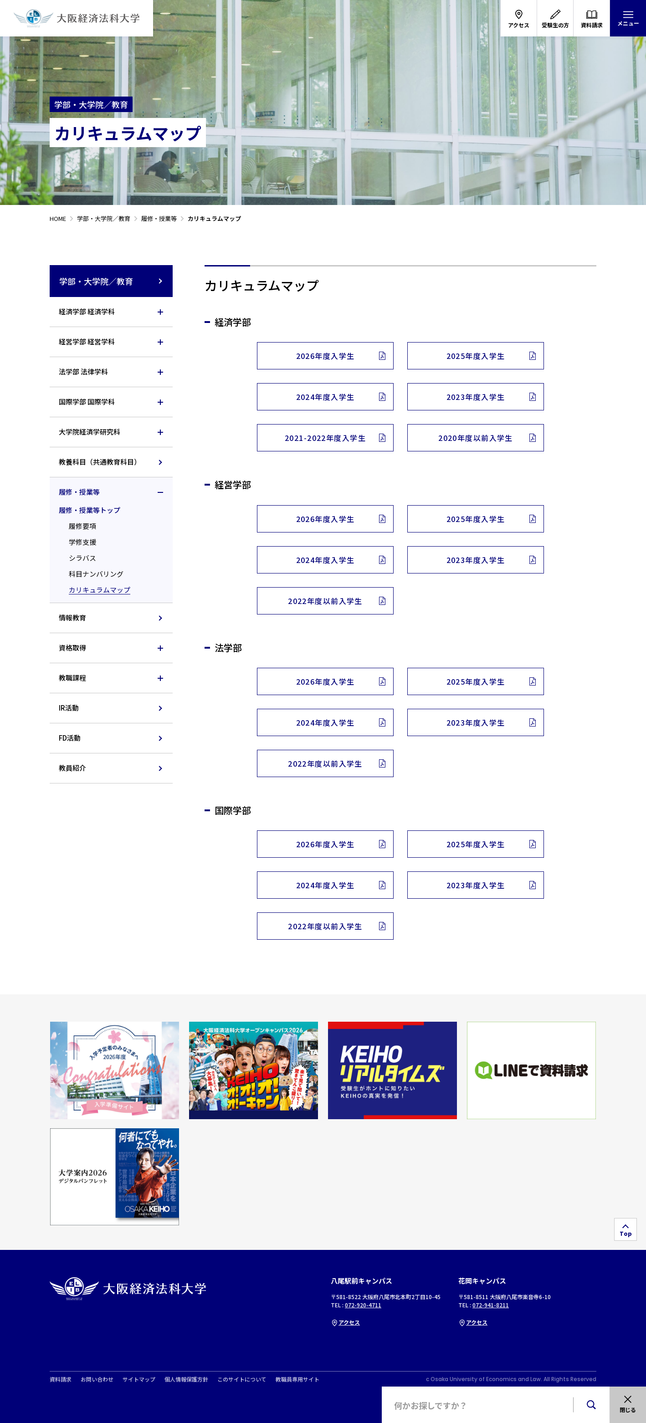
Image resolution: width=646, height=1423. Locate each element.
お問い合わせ (97, 1379)
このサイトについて (242, 1379)
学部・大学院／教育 (111, 281)
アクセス (345, 1322)
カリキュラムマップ (99, 589)
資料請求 (61, 1379)
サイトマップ (139, 1379)
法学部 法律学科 (83, 371)
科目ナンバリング (96, 573)
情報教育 (72, 617)
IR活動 (69, 707)
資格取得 (72, 647)
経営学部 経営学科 (87, 341)
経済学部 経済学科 (87, 311)
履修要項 (82, 526)
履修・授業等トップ (89, 510)
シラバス (82, 558)
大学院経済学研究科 (89, 431)
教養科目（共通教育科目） (100, 461)
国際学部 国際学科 (87, 401)
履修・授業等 (79, 492)
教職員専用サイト (297, 1379)
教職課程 (72, 677)
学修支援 (82, 542)
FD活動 (70, 737)
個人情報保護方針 (186, 1379)
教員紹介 (72, 768)
